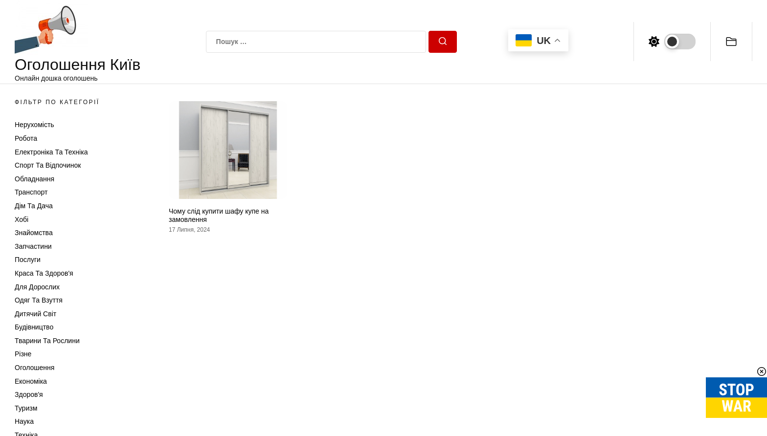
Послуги (28, 259)
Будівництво (34, 327)
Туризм (26, 408)
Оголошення (34, 367)
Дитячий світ (35, 314)
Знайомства (34, 233)
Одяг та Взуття (39, 300)
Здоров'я (29, 394)
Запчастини (33, 246)
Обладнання (34, 179)
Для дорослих (37, 287)
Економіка (31, 381)
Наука (24, 421)
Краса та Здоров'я (44, 273)
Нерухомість (34, 125)
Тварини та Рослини (47, 341)
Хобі (21, 219)
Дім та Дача (34, 206)
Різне (23, 354)
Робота (26, 138)
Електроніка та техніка (51, 152)
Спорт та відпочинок (48, 165)
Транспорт (31, 192)
